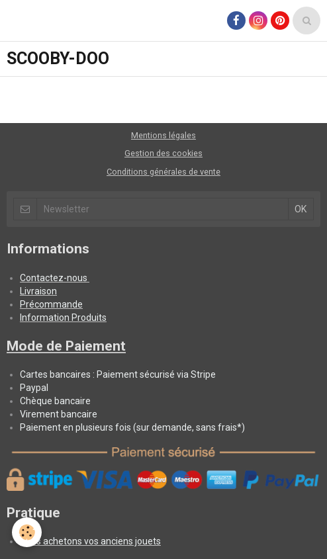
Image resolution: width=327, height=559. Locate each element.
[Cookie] (27, 532)
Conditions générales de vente (163, 172)
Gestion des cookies (163, 153)
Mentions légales (163, 135)
